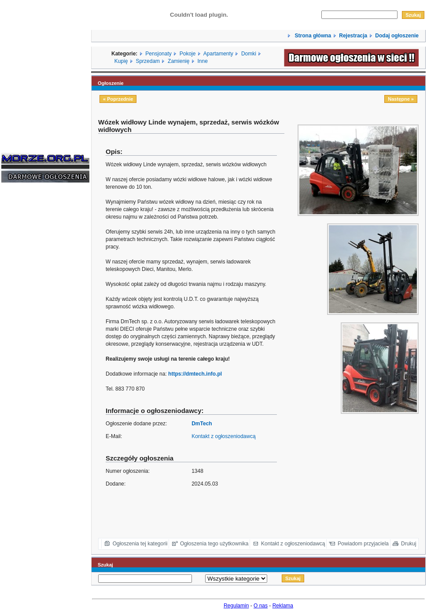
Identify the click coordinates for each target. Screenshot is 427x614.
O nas (261, 606)
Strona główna (312, 36)
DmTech (201, 423)
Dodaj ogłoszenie (397, 36)
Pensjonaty (158, 54)
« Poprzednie (118, 99)
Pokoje (188, 54)
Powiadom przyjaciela (363, 544)
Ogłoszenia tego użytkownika (214, 544)
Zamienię (178, 61)
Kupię (121, 61)
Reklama (282, 606)
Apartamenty (218, 54)
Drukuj (408, 544)
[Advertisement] (27, 323)
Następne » (401, 99)
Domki (248, 54)
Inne (202, 61)
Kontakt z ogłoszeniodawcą (223, 436)
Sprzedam (148, 61)
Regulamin (236, 606)
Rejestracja (353, 36)
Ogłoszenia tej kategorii (140, 544)
